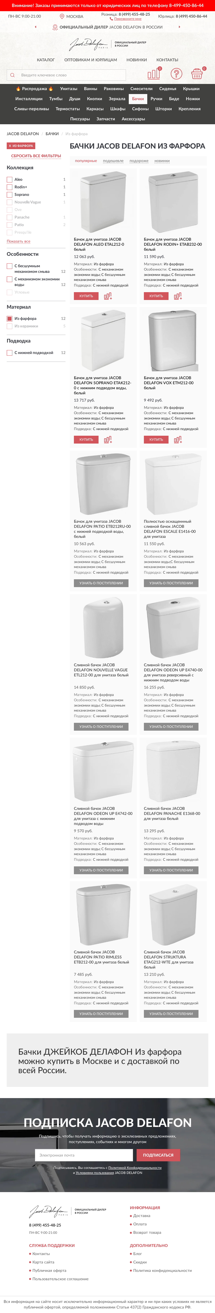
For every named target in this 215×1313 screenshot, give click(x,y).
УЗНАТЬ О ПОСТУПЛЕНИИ (101, 583)
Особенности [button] (23, 254)
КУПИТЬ (86, 296)
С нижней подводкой (34, 353)
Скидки (140, 1262)
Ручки (156, 99)
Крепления (190, 109)
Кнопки (94, 99)
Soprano (22, 195)
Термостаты (68, 109)
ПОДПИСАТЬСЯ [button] (158, 1155)
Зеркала (117, 99)
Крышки (191, 89)
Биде (174, 99)
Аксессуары (133, 119)
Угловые (22, 292)
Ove (18, 210)
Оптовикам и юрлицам (90, 60)
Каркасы (95, 109)
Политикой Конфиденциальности (135, 1167)
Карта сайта (43, 1262)
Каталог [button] (46, 60)
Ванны (90, 89)
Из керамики (26, 326)
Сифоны (140, 109)
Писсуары (80, 119)
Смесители (141, 89)
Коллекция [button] (20, 167)
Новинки (137, 60)
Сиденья (167, 89)
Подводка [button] (19, 341)
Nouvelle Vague (28, 202)
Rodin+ (21, 187)
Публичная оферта (49, 1271)
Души (74, 99)
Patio (19, 225)
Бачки (138, 99)
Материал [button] (19, 307)
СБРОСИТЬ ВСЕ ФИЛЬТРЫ (36, 156)
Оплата (140, 1225)
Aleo (18, 180)
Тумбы (55, 99)
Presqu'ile (23, 233)
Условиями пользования (95, 1172)
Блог (137, 1254)
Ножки (193, 99)
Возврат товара (147, 1233)
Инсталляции (29, 99)
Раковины (114, 89)
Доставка (141, 1216)
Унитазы (68, 89)
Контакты (167, 60)
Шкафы (117, 109)
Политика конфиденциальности (162, 1271)
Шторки (163, 109)
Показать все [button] (18, 241)
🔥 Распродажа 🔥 (34, 89)
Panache (22, 217)
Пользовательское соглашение (60, 1279)
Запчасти (106, 119)
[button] (125, 18)
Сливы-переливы (31, 109)
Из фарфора (25, 319)
